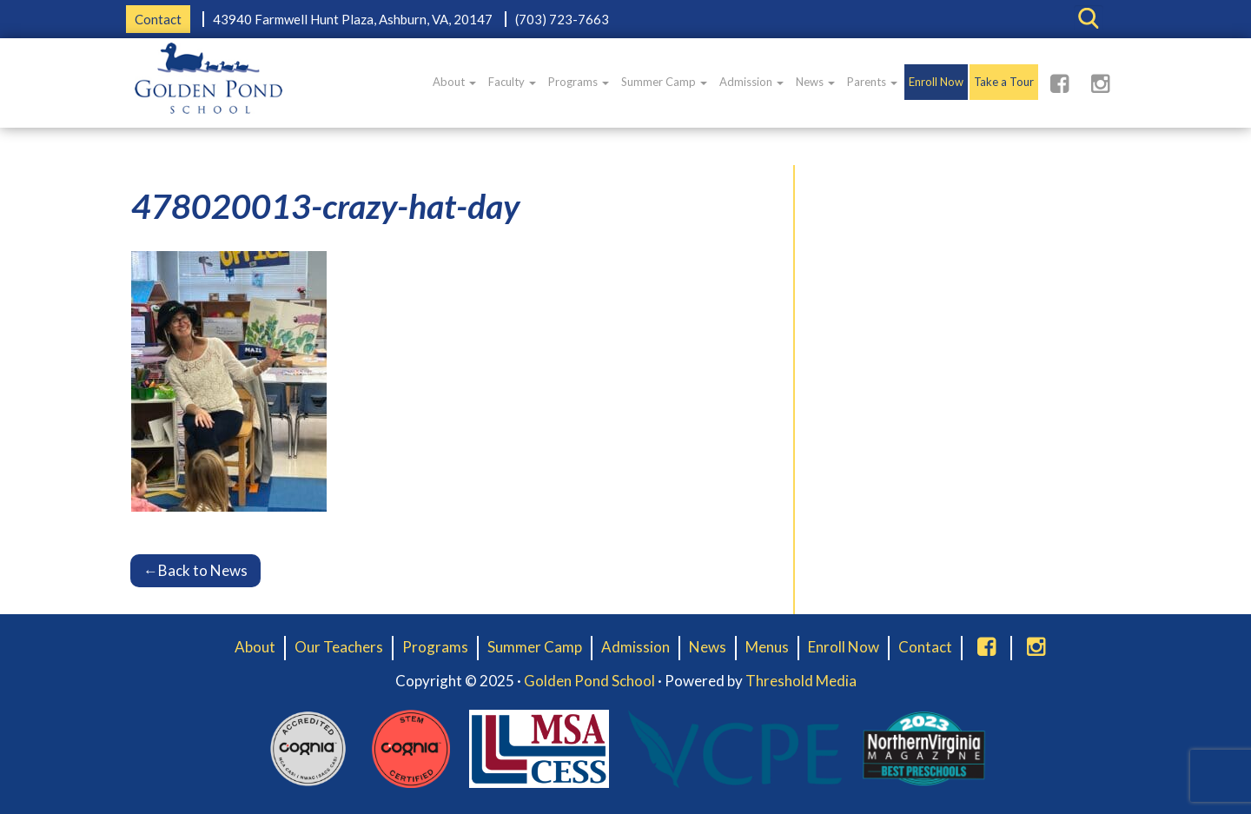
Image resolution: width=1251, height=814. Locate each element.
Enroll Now (936, 82)
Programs (578, 82)
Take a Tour (1004, 82)
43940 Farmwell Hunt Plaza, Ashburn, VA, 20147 (353, 19)
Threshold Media (801, 681)
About (454, 82)
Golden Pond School (589, 681)
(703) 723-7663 (562, 19)
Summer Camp (664, 82)
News (815, 82)
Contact (158, 19)
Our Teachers (339, 647)
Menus (767, 647)
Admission (751, 82)
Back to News (195, 570)
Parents (872, 82)
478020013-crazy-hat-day (325, 206)
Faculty (512, 82)
